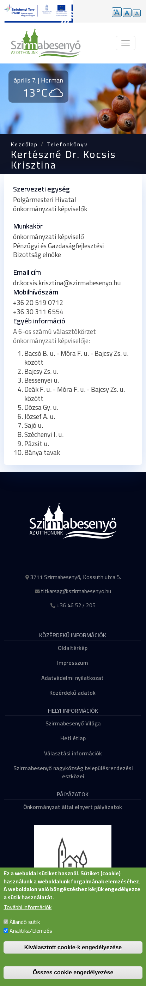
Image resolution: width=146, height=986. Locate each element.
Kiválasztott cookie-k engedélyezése (73, 954)
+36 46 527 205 (76, 605)
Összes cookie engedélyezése (73, 979)
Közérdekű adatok (72, 692)
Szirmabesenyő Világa (73, 723)
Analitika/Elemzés (31, 937)
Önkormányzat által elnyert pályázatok (72, 807)
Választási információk (73, 753)
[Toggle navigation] (125, 43)
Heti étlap (73, 738)
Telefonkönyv (67, 144)
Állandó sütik (25, 928)
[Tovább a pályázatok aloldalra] (36, 11)
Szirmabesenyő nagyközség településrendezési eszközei (73, 772)
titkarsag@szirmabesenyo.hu (76, 591)
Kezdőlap (24, 144)
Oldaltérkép (72, 648)
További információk (27, 914)
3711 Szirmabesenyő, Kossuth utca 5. (75, 577)
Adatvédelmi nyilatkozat (72, 677)
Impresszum (72, 662)
